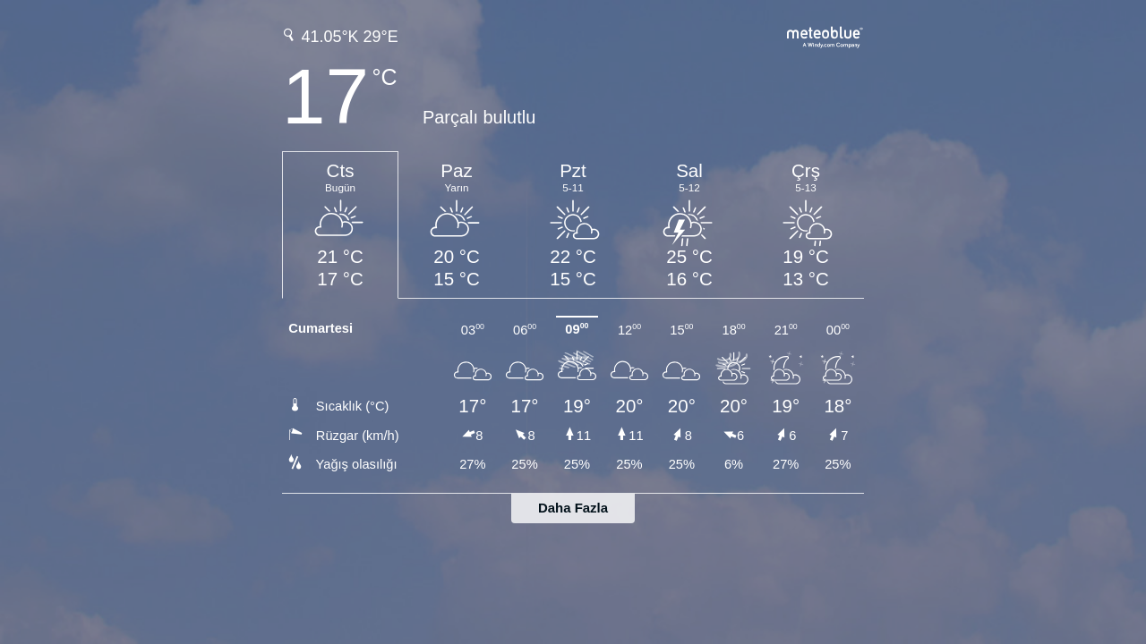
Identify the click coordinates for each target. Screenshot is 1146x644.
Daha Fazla (573, 507)
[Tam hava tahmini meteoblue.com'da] (825, 35)
